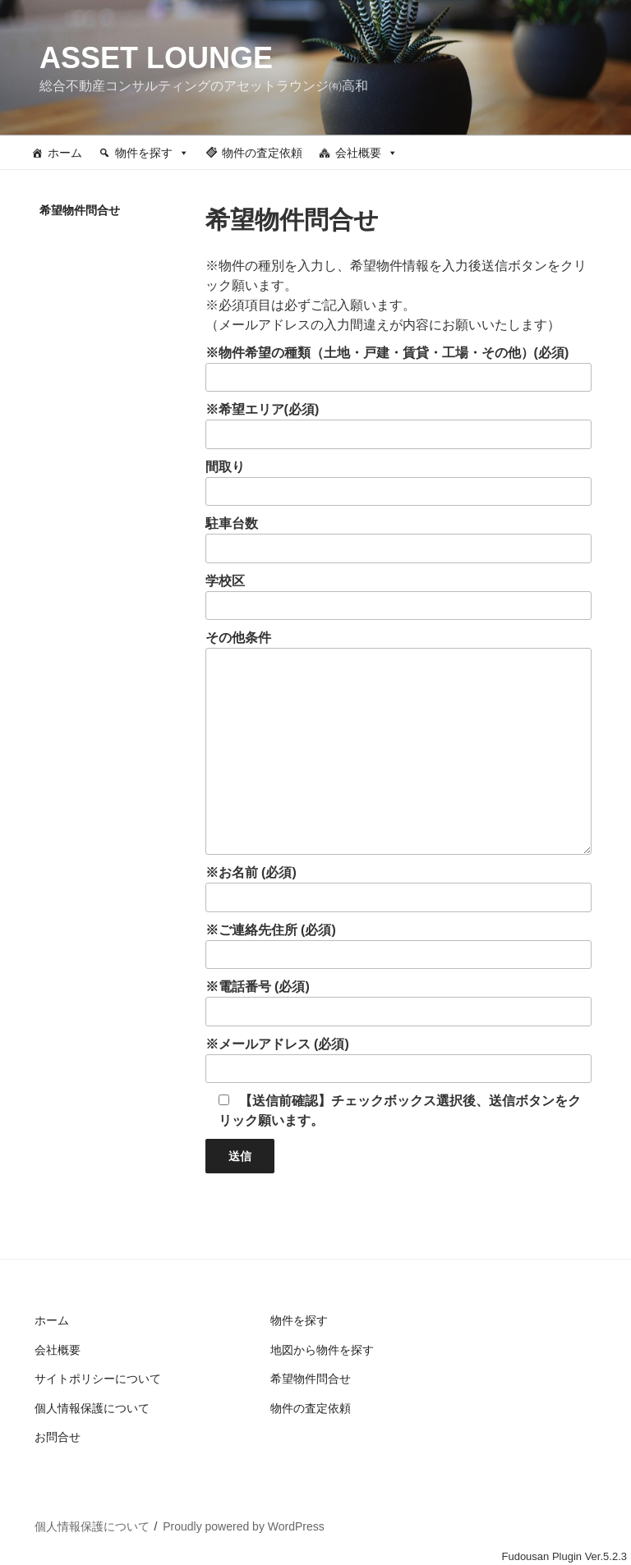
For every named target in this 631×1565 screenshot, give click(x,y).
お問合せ (58, 1436)
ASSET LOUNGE (156, 58)
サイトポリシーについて (98, 1378)
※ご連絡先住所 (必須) (398, 946)
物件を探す (152, 152)
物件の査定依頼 (262, 152)
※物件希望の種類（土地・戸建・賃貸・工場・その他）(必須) (398, 369)
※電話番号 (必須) (398, 1003)
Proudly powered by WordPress (244, 1526)
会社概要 (366, 152)
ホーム (65, 152)
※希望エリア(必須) (398, 425)
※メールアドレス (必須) (398, 1060)
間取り (398, 483)
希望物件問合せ (310, 1378)
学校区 (398, 597)
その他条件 (398, 743)
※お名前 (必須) (398, 888)
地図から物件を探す (322, 1349)
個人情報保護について (92, 1408)
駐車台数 (398, 539)
